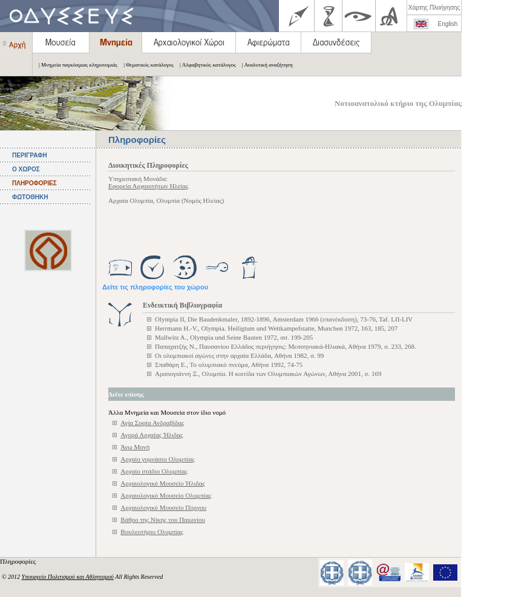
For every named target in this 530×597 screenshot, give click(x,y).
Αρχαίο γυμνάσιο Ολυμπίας (157, 459)
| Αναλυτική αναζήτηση (264, 65)
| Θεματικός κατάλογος (145, 65)
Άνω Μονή (134, 446)
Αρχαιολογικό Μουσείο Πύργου (163, 507)
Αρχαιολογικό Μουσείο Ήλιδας (162, 483)
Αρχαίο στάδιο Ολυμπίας (154, 471)
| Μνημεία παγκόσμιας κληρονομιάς (75, 65)
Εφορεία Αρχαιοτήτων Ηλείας (148, 186)
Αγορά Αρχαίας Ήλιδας (151, 434)
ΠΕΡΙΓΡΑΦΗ (29, 155)
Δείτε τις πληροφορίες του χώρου (155, 287)
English (448, 24)
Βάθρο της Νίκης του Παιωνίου (162, 519)
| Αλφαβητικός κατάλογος (205, 65)
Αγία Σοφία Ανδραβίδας (152, 422)
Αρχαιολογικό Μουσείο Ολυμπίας (165, 495)
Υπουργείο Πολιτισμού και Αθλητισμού (68, 576)
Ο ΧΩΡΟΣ (26, 169)
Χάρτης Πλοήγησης (434, 7)
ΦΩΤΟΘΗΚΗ (30, 197)
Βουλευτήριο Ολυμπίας (151, 531)
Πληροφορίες (19, 561)
